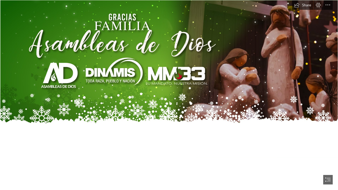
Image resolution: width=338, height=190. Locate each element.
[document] (169, 95)
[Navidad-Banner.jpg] (169, 79)
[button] (302, 5)
